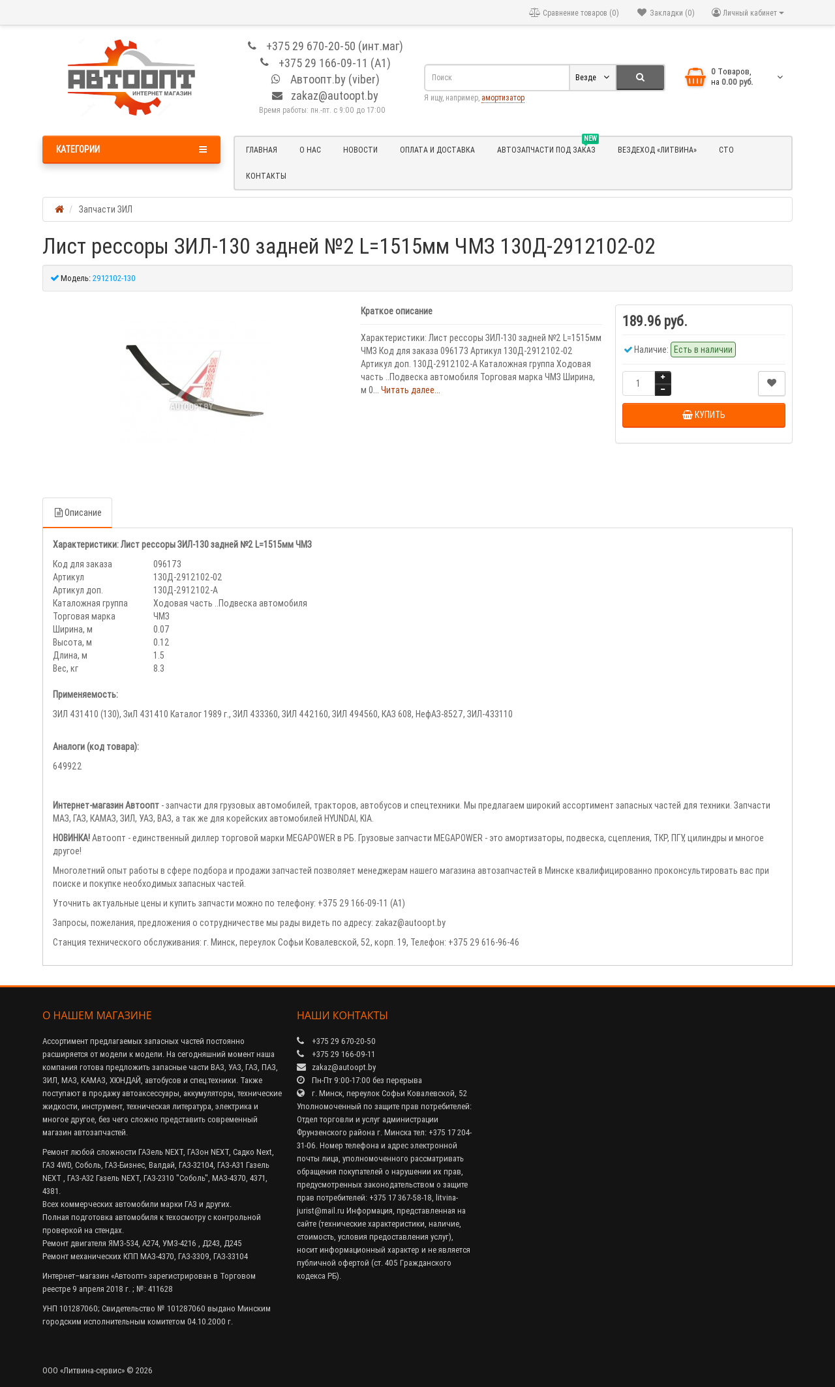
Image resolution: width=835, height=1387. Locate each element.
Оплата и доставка (437, 150)
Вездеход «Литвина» (657, 150)
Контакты (266, 176)
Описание (77, 512)
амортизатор (502, 97)
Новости (360, 150)
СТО (726, 150)
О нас (310, 150)
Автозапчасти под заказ (548, 148)
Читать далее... (410, 390)
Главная (261, 150)
